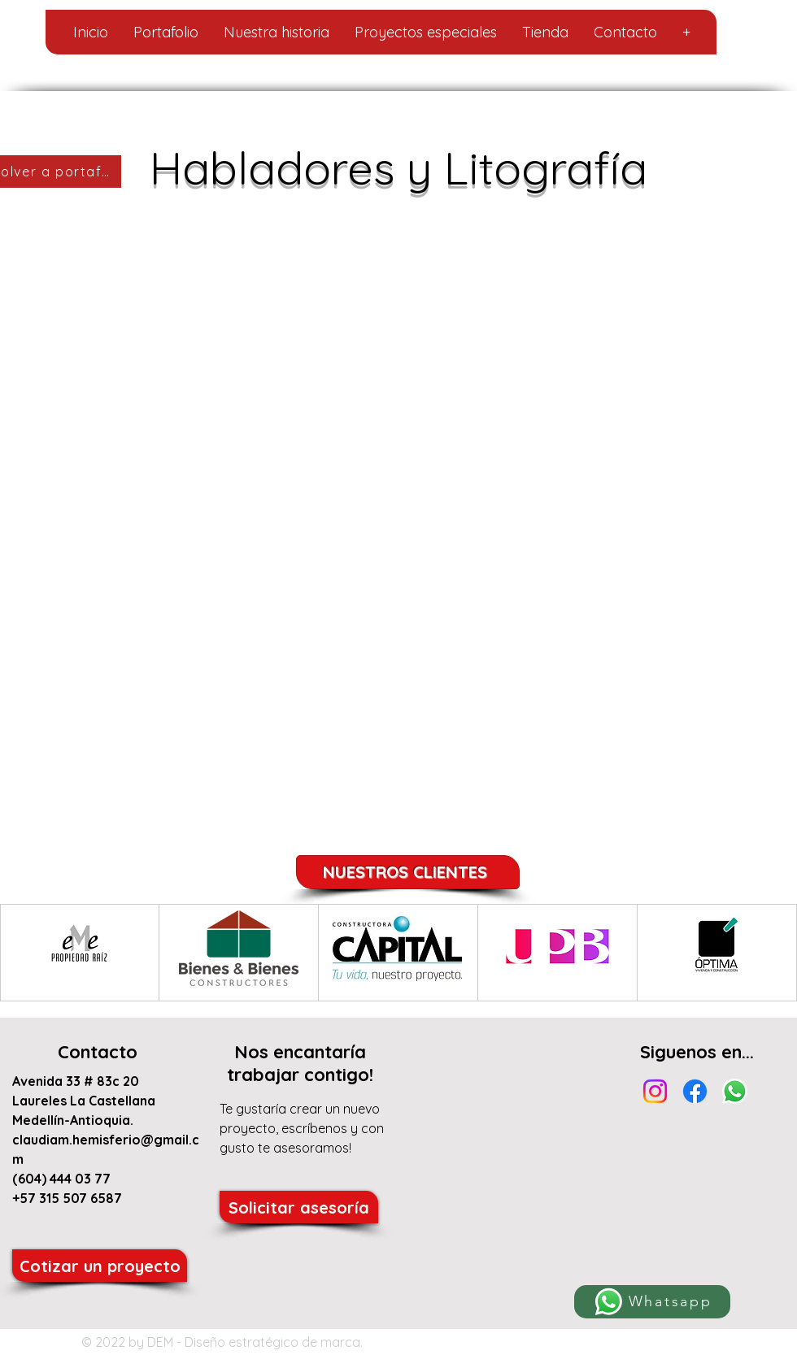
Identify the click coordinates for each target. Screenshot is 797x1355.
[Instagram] (655, 1091)
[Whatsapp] (652, 1301)
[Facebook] (695, 1091)
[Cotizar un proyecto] (99, 1265)
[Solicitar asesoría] (299, 1207)
